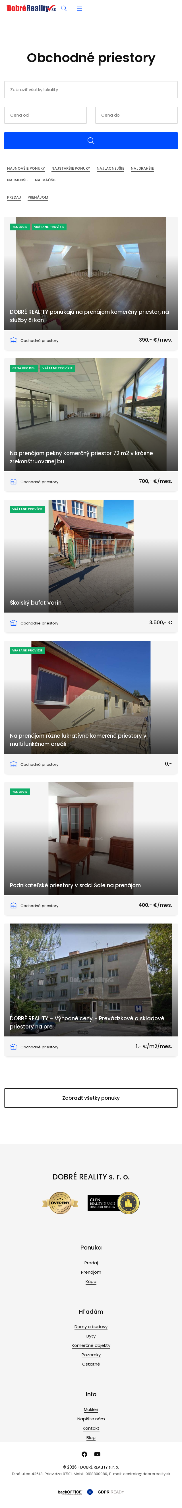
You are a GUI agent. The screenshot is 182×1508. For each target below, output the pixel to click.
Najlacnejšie (110, 168)
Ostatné (91, 1364)
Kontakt (91, 1428)
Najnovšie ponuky (26, 168)
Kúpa (91, 1281)
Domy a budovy (91, 1327)
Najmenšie (17, 180)
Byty (91, 1336)
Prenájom (38, 197)
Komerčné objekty (91, 1345)
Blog (91, 1437)
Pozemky (91, 1355)
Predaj (14, 197)
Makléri (91, 1409)
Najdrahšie (142, 168)
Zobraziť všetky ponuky (91, 1098)
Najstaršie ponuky (70, 168)
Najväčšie (45, 180)
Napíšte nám (91, 1419)
